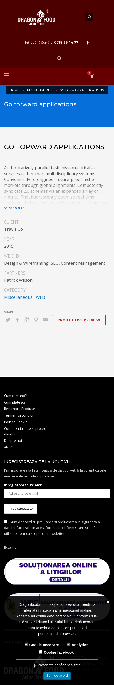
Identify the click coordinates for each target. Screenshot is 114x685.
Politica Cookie (15, 421)
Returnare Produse (19, 408)
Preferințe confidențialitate (59, 665)
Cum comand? (15, 395)
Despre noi (13, 440)
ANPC (8, 447)
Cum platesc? (14, 402)
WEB (40, 297)
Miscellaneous (18, 297)
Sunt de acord (57, 676)
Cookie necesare (44, 645)
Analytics (80, 645)
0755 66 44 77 (66, 42)
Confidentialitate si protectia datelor (27, 431)
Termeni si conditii (18, 415)
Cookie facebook (59, 652)
